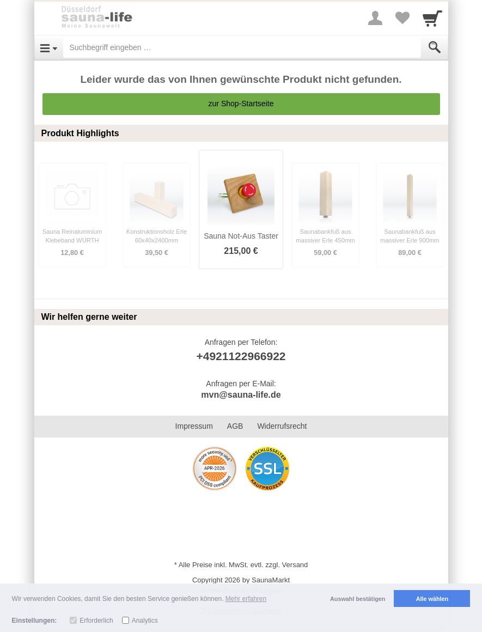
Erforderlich (96, 620)
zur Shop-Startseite (241, 103)
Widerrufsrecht (282, 426)
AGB (235, 426)
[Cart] (432, 18)
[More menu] (375, 18)
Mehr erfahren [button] (245, 599)
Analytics (145, 620)
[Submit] (435, 47)
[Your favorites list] (402, 18)
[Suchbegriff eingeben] (242, 47)
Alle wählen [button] (432, 598)
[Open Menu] (48, 47)
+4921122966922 (240, 356)
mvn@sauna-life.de (240, 394)
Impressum (194, 426)
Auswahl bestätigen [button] (357, 598)
